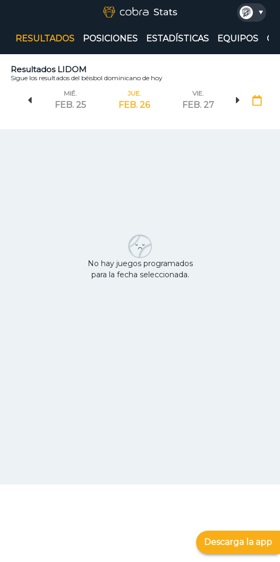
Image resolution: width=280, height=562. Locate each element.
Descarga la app (238, 542)
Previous (30, 100)
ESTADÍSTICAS (177, 39)
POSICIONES (110, 39)
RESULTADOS (44, 39)
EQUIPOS (237, 39)
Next (238, 100)
